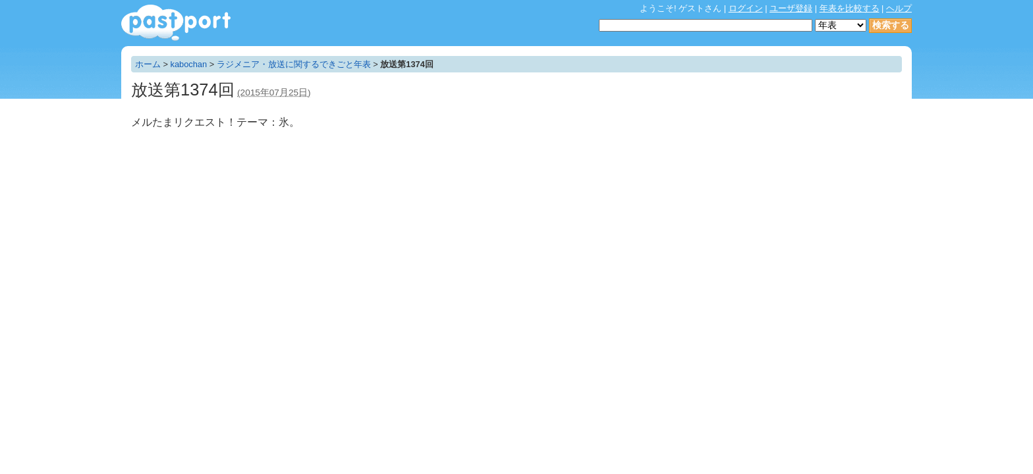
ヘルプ (899, 8)
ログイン (746, 8)
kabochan (189, 64)
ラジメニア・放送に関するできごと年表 (294, 64)
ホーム (148, 64)
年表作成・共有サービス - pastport (176, 23)
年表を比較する (849, 8)
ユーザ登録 (790, 8)
